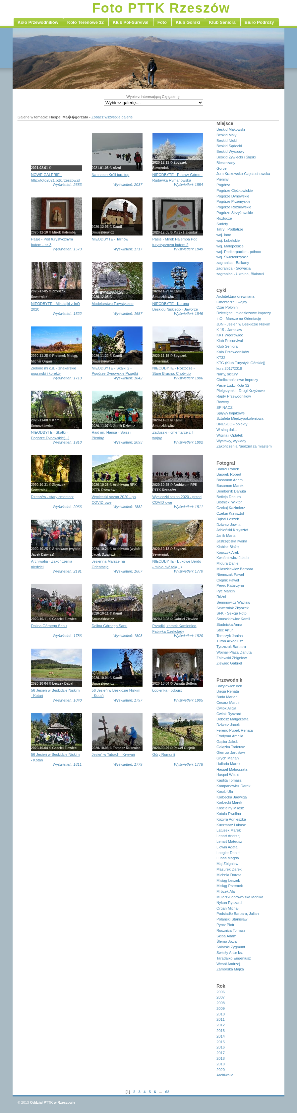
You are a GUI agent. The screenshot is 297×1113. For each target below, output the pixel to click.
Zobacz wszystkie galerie (112, 117)
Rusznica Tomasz (230, 930)
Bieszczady (225, 163)
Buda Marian (226, 697)
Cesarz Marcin (228, 703)
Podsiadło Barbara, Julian (237, 914)
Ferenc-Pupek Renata (234, 730)
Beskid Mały (226, 135)
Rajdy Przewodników (233, 396)
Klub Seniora (227, 346)
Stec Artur (224, 630)
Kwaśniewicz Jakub (232, 558)
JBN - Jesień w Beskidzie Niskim (243, 324)
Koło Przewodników (232, 352)
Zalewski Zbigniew (231, 658)
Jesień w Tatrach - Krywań (113, 754)
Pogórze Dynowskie (232, 196)
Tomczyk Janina (229, 636)
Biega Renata (227, 691)
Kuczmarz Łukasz (231, 825)
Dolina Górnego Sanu (49, 626)
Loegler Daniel (228, 853)
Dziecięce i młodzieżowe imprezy (243, 313)
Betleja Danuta (228, 497)
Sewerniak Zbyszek (232, 608)
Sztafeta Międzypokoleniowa (240, 418)
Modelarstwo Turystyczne (113, 304)
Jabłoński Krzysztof (232, 530)
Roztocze (224, 218)
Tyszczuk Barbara (231, 647)
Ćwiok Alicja (226, 708)
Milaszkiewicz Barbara (234, 569)
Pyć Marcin (225, 591)
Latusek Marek (228, 830)
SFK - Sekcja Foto (231, 613)
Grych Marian (227, 758)
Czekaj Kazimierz (230, 508)
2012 (220, 1025)
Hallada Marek (228, 764)
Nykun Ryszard (229, 903)
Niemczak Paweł (230, 575)
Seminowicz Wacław (233, 602)
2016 (220, 1047)
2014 (220, 1036)
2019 (220, 1064)
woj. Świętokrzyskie (232, 257)
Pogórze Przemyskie (233, 201)
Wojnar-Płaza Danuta (234, 652)
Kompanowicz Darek (233, 786)
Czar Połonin (227, 307)
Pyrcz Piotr (225, 925)
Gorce (221, 168)
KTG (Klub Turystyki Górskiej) (240, 363)
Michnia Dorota (228, 875)
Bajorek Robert (228, 474)
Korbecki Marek (229, 802)
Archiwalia (224, 1075)
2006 (220, 992)
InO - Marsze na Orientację (238, 319)
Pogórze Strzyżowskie (234, 213)
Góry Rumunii (163, 754)
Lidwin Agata (226, 847)
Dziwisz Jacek (228, 725)
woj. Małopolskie (230, 246)
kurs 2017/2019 (229, 368)
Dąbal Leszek (227, 519)
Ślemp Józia (226, 941)
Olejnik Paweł (227, 580)
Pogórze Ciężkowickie (234, 191)
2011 (220, 1019)
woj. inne (223, 235)
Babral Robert (227, 469)
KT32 (220, 358)
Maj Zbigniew (227, 864)
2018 (220, 1058)
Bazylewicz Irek (229, 686)
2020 (220, 1070)
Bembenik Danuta (231, 491)
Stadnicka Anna (229, 624)
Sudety (222, 224)
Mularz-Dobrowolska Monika (239, 897)
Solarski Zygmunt (230, 947)
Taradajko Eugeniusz (233, 958)
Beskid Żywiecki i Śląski (236, 157)
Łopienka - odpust (167, 690)
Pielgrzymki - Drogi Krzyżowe (240, 391)
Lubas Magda (227, 858)
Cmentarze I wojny (231, 302)
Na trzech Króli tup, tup (111, 175)
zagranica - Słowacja (233, 268)
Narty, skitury (227, 374)
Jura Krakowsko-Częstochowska (243, 174)
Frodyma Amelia (229, 736)
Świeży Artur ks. (229, 953)
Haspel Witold (227, 775)
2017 (220, 1053)
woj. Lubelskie (228, 240)
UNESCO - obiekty (231, 424)
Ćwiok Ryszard (228, 714)
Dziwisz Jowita (228, 525)
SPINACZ (224, 407)
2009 (220, 1008)
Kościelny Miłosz (230, 808)
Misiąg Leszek (228, 880)
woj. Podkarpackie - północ (238, 252)
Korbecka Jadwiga (231, 797)
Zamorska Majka (230, 969)
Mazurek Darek (229, 869)
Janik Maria (225, 535)
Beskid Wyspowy (230, 151)
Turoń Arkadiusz (229, 641)
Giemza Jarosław (230, 752)
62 (167, 1092)
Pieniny (222, 179)
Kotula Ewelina (228, 814)
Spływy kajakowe (230, 413)
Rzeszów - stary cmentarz (52, 497)
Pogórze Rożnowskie (233, 207)
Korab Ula (224, 791)
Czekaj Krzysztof (230, 513)
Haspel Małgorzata (231, 769)
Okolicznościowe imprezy (237, 380)
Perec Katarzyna (230, 585)
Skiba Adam (226, 936)
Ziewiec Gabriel (229, 663)
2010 (220, 1014)
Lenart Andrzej (228, 836)
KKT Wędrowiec (229, 335)
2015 (220, 1042)
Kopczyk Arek (227, 552)
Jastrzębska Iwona (231, 541)
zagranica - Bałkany (232, 263)
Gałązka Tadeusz (230, 747)
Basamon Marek (229, 486)
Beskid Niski (226, 141)
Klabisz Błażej (228, 547)
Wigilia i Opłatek (229, 435)
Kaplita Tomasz (229, 780)
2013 (220, 1031)
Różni (221, 597)
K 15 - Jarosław (229, 330)
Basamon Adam (229, 480)
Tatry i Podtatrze (229, 229)
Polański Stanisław (231, 919)
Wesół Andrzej (228, 964)
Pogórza (223, 185)
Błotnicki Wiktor (229, 502)
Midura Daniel (227, 563)
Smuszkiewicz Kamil (233, 619)
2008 (220, 1003)
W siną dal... (226, 430)
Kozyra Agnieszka (231, 819)
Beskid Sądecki (229, 146)
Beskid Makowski (230, 129)
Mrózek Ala (225, 891)
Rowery (222, 402)
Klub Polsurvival (229, 341)
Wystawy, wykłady (231, 441)
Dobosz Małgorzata (232, 719)
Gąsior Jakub (227, 742)
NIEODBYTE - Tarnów (110, 239)
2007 (220, 997)
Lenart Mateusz (229, 841)
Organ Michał (227, 908)
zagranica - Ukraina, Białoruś (240, 274)
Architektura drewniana (235, 296)
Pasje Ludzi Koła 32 (232, 385)
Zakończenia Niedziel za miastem (244, 446)
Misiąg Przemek (229, 886)
